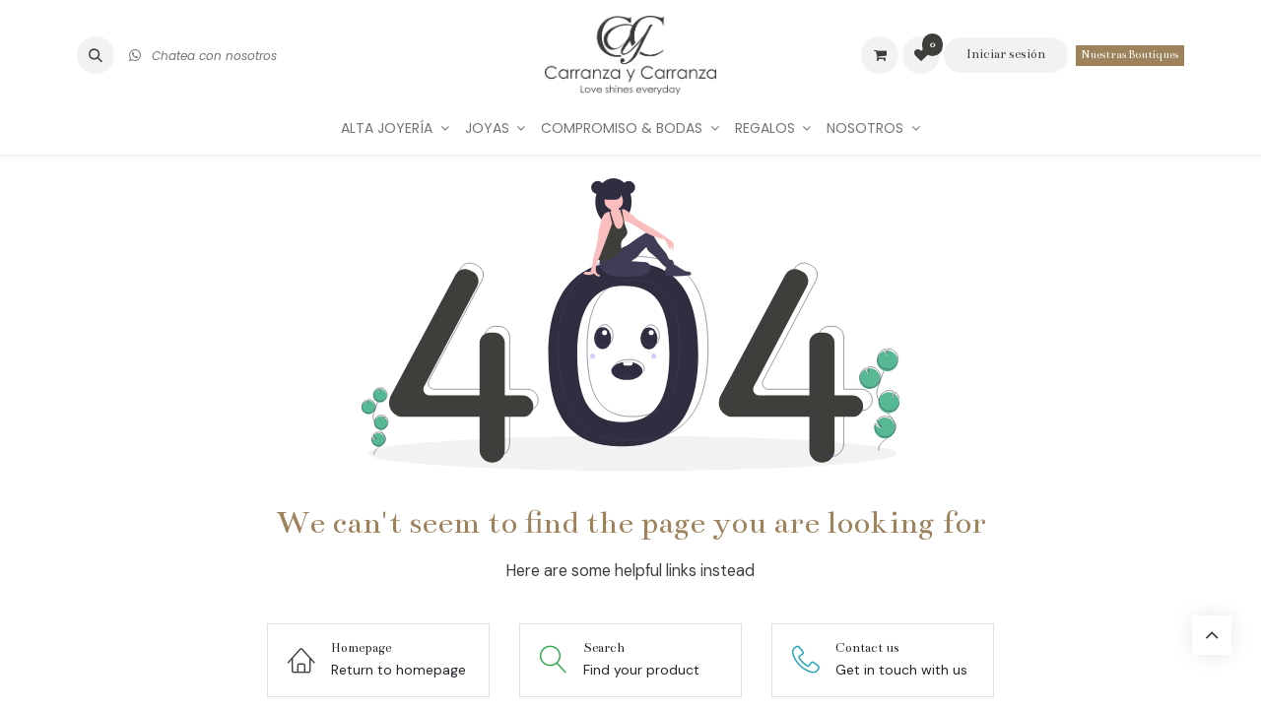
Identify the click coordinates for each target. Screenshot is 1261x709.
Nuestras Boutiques (1130, 54)
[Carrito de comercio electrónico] (879, 55)
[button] (95, 55)
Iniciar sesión (1005, 54)
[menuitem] (395, 128)
